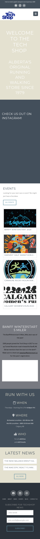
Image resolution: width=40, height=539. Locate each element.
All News (20, 476)
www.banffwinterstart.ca (28, 353)
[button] (35, 14)
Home (4, 499)
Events (21, 499)
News (15, 499)
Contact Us (34, 499)
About (10, 499)
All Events (9, 202)
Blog (26, 499)
